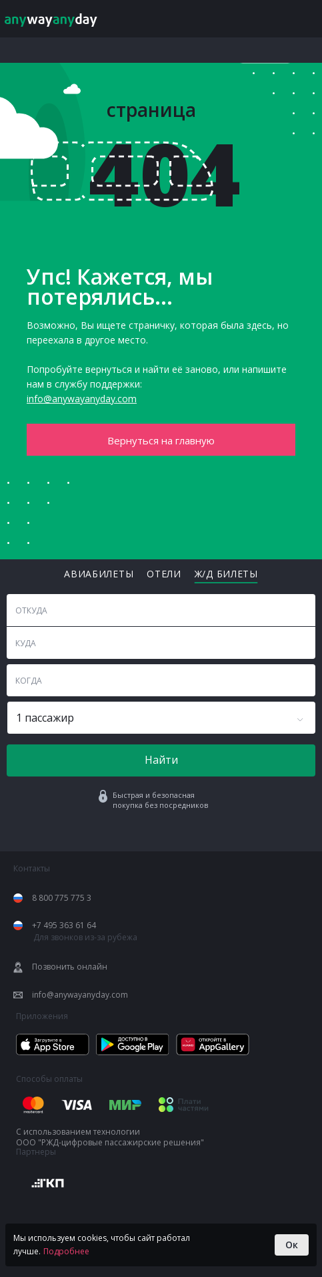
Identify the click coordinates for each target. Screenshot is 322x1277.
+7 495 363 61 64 (64, 925)
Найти (161, 759)
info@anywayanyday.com (82, 398)
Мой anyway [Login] (271, 18)
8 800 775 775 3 (61, 898)
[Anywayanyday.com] (58, 18)
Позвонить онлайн (69, 967)
